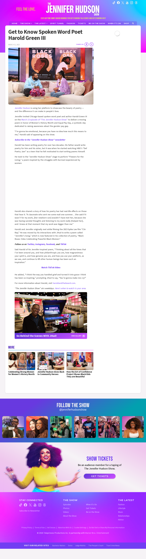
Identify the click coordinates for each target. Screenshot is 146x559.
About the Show (70, 516)
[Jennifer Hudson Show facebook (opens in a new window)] (118, 2)
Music (120, 512)
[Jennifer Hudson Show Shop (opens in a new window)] (126, 23)
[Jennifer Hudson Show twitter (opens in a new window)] (122, 2)
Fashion (121, 504)
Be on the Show (92, 512)
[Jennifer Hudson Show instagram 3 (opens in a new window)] (61, 427)
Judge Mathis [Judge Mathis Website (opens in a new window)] (80, 545)
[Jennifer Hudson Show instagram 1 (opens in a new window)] (13, 427)
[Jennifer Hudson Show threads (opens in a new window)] (44, 504)
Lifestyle (121, 508)
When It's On (91, 504)
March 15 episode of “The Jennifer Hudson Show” (44, 119)
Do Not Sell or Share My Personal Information (107, 527)
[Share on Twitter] (91, 44)
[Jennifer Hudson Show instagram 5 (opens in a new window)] (109, 427)
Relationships (124, 516)
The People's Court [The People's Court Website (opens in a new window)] (95, 545)
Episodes (67, 504)
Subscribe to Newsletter (29, 511)
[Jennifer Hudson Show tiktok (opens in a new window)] (114, 2)
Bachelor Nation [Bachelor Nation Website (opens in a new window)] (58, 545)
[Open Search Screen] (133, 23)
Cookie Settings (80, 527)
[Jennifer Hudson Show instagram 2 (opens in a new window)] (37, 427)
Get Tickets (99, 476)
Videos (66, 512)
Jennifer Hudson (22, 108)
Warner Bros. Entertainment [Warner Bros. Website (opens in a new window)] (97, 533)
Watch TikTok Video (50, 267)
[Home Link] (73, 9)
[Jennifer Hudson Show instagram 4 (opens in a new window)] (85, 427)
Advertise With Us (65, 527)
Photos (66, 508)
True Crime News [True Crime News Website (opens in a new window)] (113, 545)
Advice (121, 519)
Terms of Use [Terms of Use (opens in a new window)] (40, 527)
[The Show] (26, 23)
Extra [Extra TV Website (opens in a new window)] (70, 545)
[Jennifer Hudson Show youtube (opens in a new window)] (127, 2)
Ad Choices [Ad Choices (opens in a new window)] (51, 527)
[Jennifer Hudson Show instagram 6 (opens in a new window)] (133, 427)
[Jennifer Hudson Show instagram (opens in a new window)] (131, 2)
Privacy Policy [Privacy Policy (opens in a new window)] (26, 527)
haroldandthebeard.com (64, 283)
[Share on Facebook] (86, 44)
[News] (41, 23)
